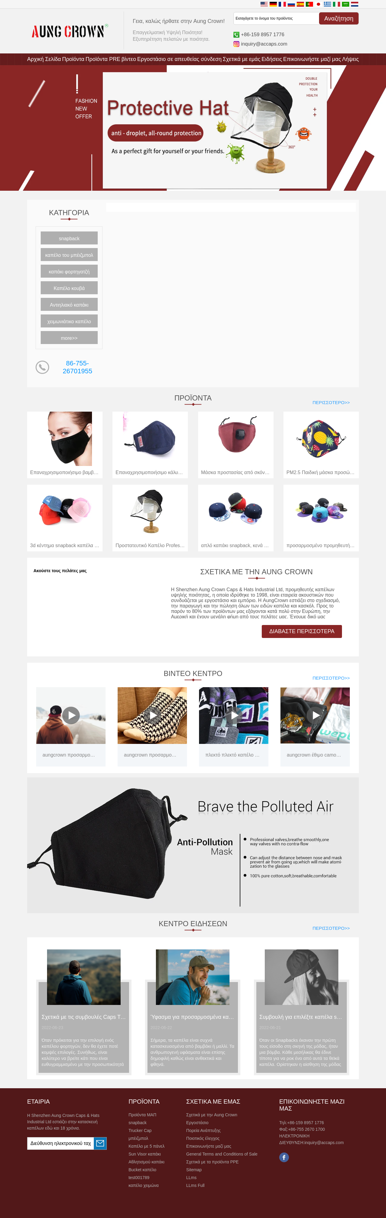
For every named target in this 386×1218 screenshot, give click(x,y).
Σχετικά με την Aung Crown (211, 1114)
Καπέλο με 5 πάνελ (146, 1146)
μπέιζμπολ (138, 1138)
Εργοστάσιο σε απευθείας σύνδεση (179, 59)
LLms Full (195, 1185)
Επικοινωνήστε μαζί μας (312, 59)
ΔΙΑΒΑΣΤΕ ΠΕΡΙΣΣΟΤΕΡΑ (301, 631)
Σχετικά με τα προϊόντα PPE (212, 1161)
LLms (191, 1177)
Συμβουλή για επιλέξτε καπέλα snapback (301, 1017)
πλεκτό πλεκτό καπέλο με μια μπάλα (233, 754)
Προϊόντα (73, 59)
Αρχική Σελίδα (44, 59)
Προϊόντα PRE (102, 59)
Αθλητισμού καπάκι (146, 1161)
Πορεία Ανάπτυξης (203, 1130)
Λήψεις (350, 59)
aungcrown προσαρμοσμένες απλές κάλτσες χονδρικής (151, 754)
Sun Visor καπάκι (144, 1154)
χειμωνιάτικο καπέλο (69, 321)
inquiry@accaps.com (264, 43)
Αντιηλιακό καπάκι (69, 305)
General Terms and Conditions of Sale (222, 1154)
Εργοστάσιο (197, 1122)
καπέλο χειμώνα (143, 1185)
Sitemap (194, 1169)
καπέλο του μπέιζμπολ (69, 255)
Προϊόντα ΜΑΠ (142, 1114)
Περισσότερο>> (331, 402)
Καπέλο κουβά (69, 288)
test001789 (138, 1177)
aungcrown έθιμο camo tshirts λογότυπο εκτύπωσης (314, 754)
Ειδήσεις (271, 59)
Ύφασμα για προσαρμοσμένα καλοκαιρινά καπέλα (192, 1017)
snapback (69, 238)
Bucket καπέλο (142, 1169)
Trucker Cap (140, 1130)
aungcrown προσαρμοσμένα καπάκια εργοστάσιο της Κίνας (70, 754)
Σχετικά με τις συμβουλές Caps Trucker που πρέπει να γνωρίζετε (84, 1017)
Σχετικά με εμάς (242, 59)
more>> (69, 338)
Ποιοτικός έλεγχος (203, 1138)
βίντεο (129, 59)
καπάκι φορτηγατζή (69, 271)
